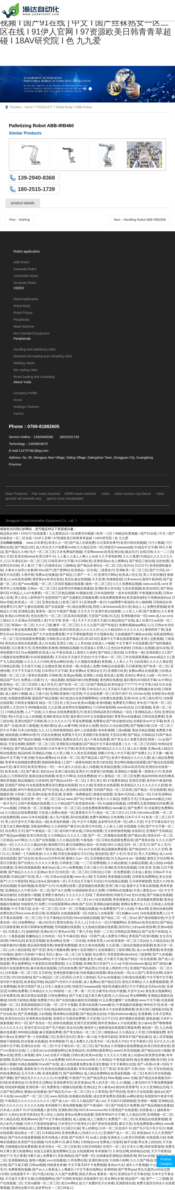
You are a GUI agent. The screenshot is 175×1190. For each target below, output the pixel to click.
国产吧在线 (117, 1091)
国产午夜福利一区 (96, 1105)
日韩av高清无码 (132, 767)
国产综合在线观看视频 (24, 1137)
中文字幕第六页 (141, 1041)
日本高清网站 (161, 794)
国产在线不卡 (78, 1137)
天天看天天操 (113, 959)
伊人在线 (127, 908)
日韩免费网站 (57, 995)
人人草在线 (82, 643)
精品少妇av (37, 881)
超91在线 (162, 648)
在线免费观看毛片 (69, 712)
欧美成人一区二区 (27, 602)
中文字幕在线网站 (89, 1169)
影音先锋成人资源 (54, 1137)
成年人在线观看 (85, 730)
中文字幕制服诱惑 (79, 634)
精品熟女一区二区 (27, 1133)
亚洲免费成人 (71, 1133)
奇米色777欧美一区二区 (154, 703)
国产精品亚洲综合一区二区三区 (99, 565)
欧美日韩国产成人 (30, 986)
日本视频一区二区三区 (21, 973)
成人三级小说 (38, 693)
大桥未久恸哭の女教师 (21, 570)
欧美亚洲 (54, 794)
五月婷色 (45, 973)
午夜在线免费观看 (24, 629)
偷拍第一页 (150, 1027)
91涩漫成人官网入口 (94, 648)
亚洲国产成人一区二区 (119, 1133)
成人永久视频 (136, 748)
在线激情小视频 (29, 895)
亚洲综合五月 (96, 671)
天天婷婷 (99, 876)
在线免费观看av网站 (147, 1123)
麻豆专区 (19, 767)
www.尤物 (130, 1078)
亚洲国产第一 (24, 1037)
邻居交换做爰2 (68, 854)
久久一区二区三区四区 (140, 744)
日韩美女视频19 (26, 703)
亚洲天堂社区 (65, 1037)
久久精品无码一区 (90, 547)
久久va (116, 963)
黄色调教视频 (72, 1105)
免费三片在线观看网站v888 (58, 904)
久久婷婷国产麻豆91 (65, 826)
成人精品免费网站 (96, 1073)
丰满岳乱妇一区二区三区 (28, 561)
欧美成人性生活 (130, 574)
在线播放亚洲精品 (109, 1156)
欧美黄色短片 (18, 1082)
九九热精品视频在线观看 (99, 927)
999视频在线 (37, 707)
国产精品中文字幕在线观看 (103, 744)
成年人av (42, 1055)
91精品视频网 (27, 1064)
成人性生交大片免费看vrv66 (55, 547)
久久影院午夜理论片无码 (32, 1009)
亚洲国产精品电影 (142, 968)
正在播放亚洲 (51, 666)
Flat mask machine (46, 493)
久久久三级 (43, 625)
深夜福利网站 (40, 826)
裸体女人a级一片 (148, 675)
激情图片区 (56, 844)
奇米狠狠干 (53, 1105)
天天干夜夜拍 (160, 1151)
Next (140, 219)
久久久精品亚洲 (67, 840)
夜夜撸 (106, 661)
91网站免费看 (18, 991)
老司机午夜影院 (11, 982)
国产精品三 (67, 574)
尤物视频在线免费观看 (21, 1146)
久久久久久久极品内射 (30, 844)
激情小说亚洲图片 (83, 950)
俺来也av (48, 867)
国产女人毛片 (160, 844)
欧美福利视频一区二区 (127, 1073)
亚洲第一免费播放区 (77, 794)
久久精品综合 (159, 940)
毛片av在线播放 (108, 977)
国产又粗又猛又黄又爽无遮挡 (90, 995)
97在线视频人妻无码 (42, 1110)
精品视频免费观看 (114, 849)
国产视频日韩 (139, 725)
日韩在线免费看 (153, 716)
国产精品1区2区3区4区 (82, 639)
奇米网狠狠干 (58, 1041)
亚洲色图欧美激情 (45, 648)
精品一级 (41, 822)
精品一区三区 (48, 703)
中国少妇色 (45, 1174)
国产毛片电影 (55, 1027)
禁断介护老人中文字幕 (114, 753)
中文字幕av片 (61, 959)
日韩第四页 (19, 776)
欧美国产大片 (44, 886)
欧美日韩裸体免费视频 (37, 927)
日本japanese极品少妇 (155, 799)
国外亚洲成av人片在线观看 (117, 1023)
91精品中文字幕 (145, 547)
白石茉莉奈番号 (108, 542)
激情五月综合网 (158, 858)
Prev (19, 219)
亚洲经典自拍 (98, 1160)
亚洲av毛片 (48, 931)
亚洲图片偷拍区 (53, 895)
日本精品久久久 (40, 991)
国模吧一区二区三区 (40, 744)
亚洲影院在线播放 (69, 744)
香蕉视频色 (121, 899)
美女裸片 (99, 954)
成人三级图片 (96, 1119)
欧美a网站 (54, 940)
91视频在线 (84, 593)
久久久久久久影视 (154, 785)
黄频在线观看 (102, 794)
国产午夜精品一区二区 (42, 831)
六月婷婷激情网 (104, 707)
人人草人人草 (132, 611)
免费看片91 (45, 1000)
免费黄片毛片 (71, 735)
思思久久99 (161, 881)
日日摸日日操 (70, 1128)
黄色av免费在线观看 (79, 1114)
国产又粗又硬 (17, 1165)
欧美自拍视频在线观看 (61, 1069)
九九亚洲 (54, 707)
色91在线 (138, 895)
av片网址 (164, 680)
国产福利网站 (72, 1073)
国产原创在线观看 (104, 1123)
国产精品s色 (137, 835)
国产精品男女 (96, 1078)
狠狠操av (110, 1032)
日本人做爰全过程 (57, 986)
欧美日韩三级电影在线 (152, 1009)
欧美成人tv (46, 652)
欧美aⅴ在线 (93, 1055)
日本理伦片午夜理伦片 (74, 1123)
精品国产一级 (134, 1178)
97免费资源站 (117, 780)
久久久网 (50, 854)
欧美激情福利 (136, 597)
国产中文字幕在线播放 (55, 1119)
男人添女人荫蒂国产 (29, 597)
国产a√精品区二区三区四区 (52, 977)
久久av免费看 (54, 1059)
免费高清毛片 (72, 739)
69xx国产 (45, 570)
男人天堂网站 (148, 854)
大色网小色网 (118, 1160)
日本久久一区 (98, 922)
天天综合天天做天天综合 (72, 657)
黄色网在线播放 (111, 680)
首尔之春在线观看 (91, 945)
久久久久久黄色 (46, 863)
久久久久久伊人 (91, 629)
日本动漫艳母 (103, 593)
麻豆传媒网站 (75, 844)
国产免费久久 (141, 753)
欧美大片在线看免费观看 (116, 1009)
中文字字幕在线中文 (159, 822)
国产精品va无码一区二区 (67, 780)
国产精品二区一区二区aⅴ (118, 918)
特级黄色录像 (56, 1165)
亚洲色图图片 (51, 1073)
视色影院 (101, 854)
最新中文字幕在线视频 (142, 886)
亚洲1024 (130, 698)
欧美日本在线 (91, 826)
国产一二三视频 (157, 1178)
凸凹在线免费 (67, 968)
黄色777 (6, 1156)
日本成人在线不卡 (13, 1110)
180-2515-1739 (36, 189)
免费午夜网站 (99, 817)
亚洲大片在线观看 (139, 1091)
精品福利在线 (60, 1009)
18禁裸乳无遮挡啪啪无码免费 (148, 803)
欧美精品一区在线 (84, 570)
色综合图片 (39, 616)
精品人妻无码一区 (69, 849)
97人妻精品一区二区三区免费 (119, 776)
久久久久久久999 (36, 661)
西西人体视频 (24, 1055)
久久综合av (120, 995)
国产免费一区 (84, 1156)
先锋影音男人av (98, 940)
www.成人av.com (160, 616)
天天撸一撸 (160, 753)
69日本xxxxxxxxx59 (80, 1059)
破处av (159, 1091)
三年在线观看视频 (135, 657)
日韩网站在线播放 (119, 890)
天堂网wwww (93, 552)
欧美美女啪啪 (85, 748)
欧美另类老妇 (29, 1114)
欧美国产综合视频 (30, 1142)
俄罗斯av (38, 579)
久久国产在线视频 (42, 840)
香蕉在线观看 (37, 675)
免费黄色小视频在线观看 (64, 1087)
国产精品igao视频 (12, 835)
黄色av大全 (116, 1165)
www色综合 (125, 707)
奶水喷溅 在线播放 (34, 1041)
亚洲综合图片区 (22, 1188)
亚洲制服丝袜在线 (147, 689)
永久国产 (137, 973)
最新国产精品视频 (45, 698)
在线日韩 (146, 552)
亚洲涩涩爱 (137, 780)
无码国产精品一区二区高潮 (113, 790)
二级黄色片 (106, 570)
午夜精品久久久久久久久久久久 (28, 1101)
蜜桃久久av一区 (77, 858)
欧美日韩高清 (69, 629)
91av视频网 (29, 652)
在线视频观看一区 (73, 913)
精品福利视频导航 (40, 945)
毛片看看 (19, 1156)
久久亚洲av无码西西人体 (29, 620)
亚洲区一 (17, 854)
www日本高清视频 (126, 1050)
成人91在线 (47, 643)
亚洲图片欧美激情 (95, 735)
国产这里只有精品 (154, 931)
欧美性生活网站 (40, 1082)
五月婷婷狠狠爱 (140, 881)
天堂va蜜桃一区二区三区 (41, 1183)
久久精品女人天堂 (131, 1032)
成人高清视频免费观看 (146, 899)
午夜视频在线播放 (129, 1005)
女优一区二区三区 (45, 908)
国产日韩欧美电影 (69, 1178)
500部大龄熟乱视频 (22, 1000)
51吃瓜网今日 (54, 1142)
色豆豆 (132, 854)
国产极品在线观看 (160, 762)
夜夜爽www (29, 1119)
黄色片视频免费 (58, 950)
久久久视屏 (131, 556)
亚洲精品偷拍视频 (106, 904)
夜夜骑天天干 (85, 812)
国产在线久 (26, 863)
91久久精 (85, 785)
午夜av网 (141, 908)
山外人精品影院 (19, 950)
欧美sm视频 (86, 703)
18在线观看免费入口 (154, 913)
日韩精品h (160, 602)
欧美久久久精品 (108, 799)
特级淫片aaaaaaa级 (118, 547)
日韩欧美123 (55, 639)
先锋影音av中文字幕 (147, 721)
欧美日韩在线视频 (133, 542)
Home (29, 107)
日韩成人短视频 (143, 648)
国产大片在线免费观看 (49, 634)
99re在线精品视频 (86, 918)
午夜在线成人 (65, 652)
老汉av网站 (69, 1183)
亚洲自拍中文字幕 (72, 689)
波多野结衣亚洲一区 (112, 822)
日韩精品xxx (89, 1142)
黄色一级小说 (86, 1037)
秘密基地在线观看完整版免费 (119, 1027)
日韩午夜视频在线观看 (34, 803)
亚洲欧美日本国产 (96, 963)
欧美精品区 (77, 1050)
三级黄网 (144, 954)
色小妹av (144, 1023)
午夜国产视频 (66, 611)
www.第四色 (58, 1096)
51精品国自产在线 (121, 620)
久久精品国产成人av (90, 1101)
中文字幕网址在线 (122, 1064)
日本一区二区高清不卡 (115, 1128)
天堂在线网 (16, 744)
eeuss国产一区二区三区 (32, 1096)
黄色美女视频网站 (158, 991)
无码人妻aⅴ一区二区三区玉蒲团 (68, 954)
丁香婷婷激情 (102, 895)
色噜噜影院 (114, 579)
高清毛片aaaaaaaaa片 (27, 1059)
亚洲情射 (110, 1169)
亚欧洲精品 (66, 1156)
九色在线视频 (131, 588)
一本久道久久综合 (68, 767)
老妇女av (46, 771)
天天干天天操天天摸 (25, 671)
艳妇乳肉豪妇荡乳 (115, 986)
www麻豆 (119, 808)
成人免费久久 (79, 1041)
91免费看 (61, 1078)
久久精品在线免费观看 (21, 812)
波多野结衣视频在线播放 (75, 588)
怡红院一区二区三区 (73, 872)
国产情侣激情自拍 (118, 721)
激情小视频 (37, 1160)
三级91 (5, 620)
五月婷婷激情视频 (117, 831)
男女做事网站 (21, 963)
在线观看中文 (93, 1178)
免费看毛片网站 (124, 703)
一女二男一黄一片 (77, 991)
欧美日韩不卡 (45, 556)
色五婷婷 (40, 748)
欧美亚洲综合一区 (40, 767)
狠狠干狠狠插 (9, 1041)
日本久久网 (135, 1146)
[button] (84, 88)
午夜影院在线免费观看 (48, 963)
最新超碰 (17, 936)
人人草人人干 (122, 661)
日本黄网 (117, 817)
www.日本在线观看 (34, 817)
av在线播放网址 (55, 1050)
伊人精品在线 (9, 1119)
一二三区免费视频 (93, 863)
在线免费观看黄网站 (96, 808)
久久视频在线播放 (87, 661)
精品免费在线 (81, 606)
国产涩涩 (38, 950)
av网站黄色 (135, 1096)
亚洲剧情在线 (125, 1183)
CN (151, 10)
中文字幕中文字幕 (159, 977)
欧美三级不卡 (72, 602)
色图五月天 (129, 799)
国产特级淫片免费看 (125, 1105)
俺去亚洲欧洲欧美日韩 (150, 1059)
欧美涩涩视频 (35, 940)
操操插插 (11, 735)
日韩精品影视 (9, 666)
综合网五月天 (14, 831)
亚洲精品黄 (26, 611)
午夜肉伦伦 (50, 689)
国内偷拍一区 (56, 881)
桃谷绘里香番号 (127, 1087)
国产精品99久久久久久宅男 (148, 849)
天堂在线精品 (162, 1069)
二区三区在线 (9, 849)
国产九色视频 (162, 954)
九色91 (13, 1114)
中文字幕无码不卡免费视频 (87, 1165)
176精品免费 (14, 712)
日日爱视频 (143, 707)
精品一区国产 (90, 936)
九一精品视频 (54, 680)
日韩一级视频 (48, 629)
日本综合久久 (96, 689)
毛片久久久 (162, 1041)
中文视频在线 (103, 634)
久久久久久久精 (115, 1055)
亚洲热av (134, 922)
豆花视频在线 (99, 858)
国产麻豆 (32, 771)
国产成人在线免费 (82, 542)
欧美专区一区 (100, 1041)
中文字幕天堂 (21, 908)
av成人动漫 (98, 1137)
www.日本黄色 (36, 542)
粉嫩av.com (130, 913)
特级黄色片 (29, 904)
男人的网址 (90, 1128)
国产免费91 (151, 611)
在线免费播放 (86, 776)
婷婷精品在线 (139, 1151)
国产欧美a (102, 1046)
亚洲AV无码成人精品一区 (132, 794)
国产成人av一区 (63, 1101)
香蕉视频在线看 (119, 876)
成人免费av (91, 982)
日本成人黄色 (141, 872)
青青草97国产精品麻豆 (135, 1037)
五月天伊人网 (30, 1073)
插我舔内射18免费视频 (82, 680)
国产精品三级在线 (141, 561)
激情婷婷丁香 (154, 629)
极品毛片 (131, 552)
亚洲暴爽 (144, 1014)
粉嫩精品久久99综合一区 (43, 936)
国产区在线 (50, 790)
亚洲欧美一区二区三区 (132, 570)
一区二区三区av (53, 799)
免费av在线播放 (46, 574)
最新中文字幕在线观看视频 (119, 639)
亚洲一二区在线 (74, 940)
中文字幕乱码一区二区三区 (73, 1046)
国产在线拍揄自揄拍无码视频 (76, 1000)
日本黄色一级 (134, 652)
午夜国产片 (77, 1078)
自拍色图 (162, 561)
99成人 (68, 1188)
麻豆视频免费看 (50, 1032)
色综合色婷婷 (120, 648)
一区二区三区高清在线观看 (67, 616)
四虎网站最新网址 (99, 1050)
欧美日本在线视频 (157, 1073)
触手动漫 (130, 1142)
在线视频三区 (45, 1037)
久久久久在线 (33, 1105)
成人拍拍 (155, 863)
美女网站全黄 (114, 1178)
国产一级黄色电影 (78, 762)
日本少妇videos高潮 (144, 812)
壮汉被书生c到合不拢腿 (109, 991)
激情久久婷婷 (86, 652)
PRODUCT (44, 107)
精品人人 (138, 606)
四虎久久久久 (91, 1133)
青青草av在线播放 (127, 716)
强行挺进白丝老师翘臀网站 (78, 698)
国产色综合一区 (40, 1023)
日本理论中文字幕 (54, 671)
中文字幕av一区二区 (106, 657)
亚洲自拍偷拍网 (161, 908)
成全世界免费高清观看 (109, 1096)
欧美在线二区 (14, 771)
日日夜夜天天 (21, 648)
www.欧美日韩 (34, 913)
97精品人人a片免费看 (25, 593)
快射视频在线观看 (93, 973)
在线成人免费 (89, 666)
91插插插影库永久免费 (88, 890)
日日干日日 (109, 1018)
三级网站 (69, 565)
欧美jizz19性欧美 (17, 616)
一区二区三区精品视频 (58, 593)
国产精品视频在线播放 (157, 1105)
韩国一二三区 (103, 931)
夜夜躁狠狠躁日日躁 (35, 1005)
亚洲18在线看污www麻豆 (97, 1005)
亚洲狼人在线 (92, 675)
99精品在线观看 (112, 666)
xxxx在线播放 (56, 1160)
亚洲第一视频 (147, 1101)
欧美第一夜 (71, 666)
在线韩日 (137, 831)
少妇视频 (45, 1014)
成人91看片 (144, 620)
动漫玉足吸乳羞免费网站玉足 (54, 1151)
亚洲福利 (52, 913)
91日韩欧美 (83, 561)
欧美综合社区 (14, 1018)
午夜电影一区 (90, 840)
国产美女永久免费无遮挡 (128, 739)
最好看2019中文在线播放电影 (91, 716)
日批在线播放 (50, 735)
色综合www (23, 634)
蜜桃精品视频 (69, 648)
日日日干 (141, 565)
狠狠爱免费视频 (65, 945)
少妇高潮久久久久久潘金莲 (153, 661)
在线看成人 (147, 1110)
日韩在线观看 (93, 831)
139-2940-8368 (36, 178)
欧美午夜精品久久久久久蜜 (131, 757)
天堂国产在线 (98, 616)
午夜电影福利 (122, 1059)
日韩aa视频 (37, 1165)
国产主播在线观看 (30, 606)
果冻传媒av (8, 899)
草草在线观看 (88, 1069)
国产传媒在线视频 (159, 895)
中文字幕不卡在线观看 (132, 643)
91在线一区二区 (68, 757)
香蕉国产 (135, 936)
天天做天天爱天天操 (19, 1178)
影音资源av (82, 1082)
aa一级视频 (137, 858)
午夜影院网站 (51, 739)
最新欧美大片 (33, 1069)
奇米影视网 (106, 730)
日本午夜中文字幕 (61, 748)
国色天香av (87, 1174)
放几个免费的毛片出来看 (96, 1183)
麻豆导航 (72, 1142)
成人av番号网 (67, 725)
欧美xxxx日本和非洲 (49, 858)
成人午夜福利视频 (85, 1009)
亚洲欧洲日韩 (67, 1110)
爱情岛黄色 (64, 922)
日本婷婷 (41, 780)
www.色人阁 (83, 876)
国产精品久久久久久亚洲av (27, 872)
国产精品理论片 (90, 968)
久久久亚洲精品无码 (154, 1087)
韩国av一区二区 (22, 625)
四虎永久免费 (88, 725)
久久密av (48, 712)
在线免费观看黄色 (112, 597)
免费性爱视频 (156, 606)
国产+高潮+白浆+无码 (152, 1064)
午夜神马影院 (107, 1037)
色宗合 (128, 565)
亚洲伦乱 (89, 1087)
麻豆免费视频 (9, 799)
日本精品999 (51, 1133)
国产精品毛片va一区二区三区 (69, 1091)
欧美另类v (46, 1146)
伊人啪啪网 (143, 602)
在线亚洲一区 (30, 799)
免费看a (98, 721)
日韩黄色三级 (69, 863)
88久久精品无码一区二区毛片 (128, 844)
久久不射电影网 (110, 556)
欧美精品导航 (33, 982)
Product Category (166, 1161)
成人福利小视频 (16, 693)
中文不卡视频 (86, 822)
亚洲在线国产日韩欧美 (30, 721)
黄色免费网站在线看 (14, 959)
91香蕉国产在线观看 (123, 1110)
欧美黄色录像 (155, 1055)
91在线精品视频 (115, 881)
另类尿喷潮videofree (121, 954)
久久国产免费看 (66, 1174)
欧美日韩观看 (134, 1137)
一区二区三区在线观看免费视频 (22, 639)
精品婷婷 (24, 753)
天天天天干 (85, 611)
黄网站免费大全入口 (135, 904)
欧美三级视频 (29, 725)
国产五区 (85, 904)
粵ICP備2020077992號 (114, 520)
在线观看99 (85, 1151)
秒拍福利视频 (14, 1087)
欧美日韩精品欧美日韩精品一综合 (108, 712)
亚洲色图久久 (155, 652)
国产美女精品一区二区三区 (83, 1032)
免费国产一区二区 (121, 1119)
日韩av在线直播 (61, 876)
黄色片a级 (94, 959)
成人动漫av (136, 1055)
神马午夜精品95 (29, 790)
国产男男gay (127, 1169)
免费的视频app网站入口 (136, 625)
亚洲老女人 (116, 1137)
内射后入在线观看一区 (104, 913)
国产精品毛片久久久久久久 (34, 1078)
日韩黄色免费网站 (144, 876)
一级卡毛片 (8, 803)
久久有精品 (103, 1059)
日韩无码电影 (91, 1146)
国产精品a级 (23, 748)
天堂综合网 (118, 735)
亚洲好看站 (48, 725)
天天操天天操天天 (120, 689)
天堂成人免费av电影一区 (56, 812)
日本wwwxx (132, 579)
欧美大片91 (120, 1041)
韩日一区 (21, 1023)
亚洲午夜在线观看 (108, 611)
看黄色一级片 (45, 611)
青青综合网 (154, 973)
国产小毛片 (118, 854)
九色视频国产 (124, 634)
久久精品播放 (117, 863)
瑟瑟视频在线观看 (91, 886)
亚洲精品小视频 (125, 771)
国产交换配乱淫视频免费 (80, 597)
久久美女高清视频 (83, 753)
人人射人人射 (112, 826)
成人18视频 (90, 767)
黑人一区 (42, 876)
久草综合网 (121, 1151)
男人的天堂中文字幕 (19, 822)
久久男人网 (61, 753)
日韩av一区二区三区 (41, 588)
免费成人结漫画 (111, 1142)
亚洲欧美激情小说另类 (66, 693)
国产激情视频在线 (151, 918)
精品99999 (149, 776)
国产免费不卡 (137, 808)
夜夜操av (143, 1133)
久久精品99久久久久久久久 (123, 629)
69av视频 (114, 1078)
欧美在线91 (150, 922)
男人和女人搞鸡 (52, 1114)
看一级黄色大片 (149, 771)
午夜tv (39, 954)
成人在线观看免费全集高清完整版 (84, 1064)
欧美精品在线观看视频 (151, 1119)
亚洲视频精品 (17, 1160)
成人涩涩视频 (162, 1037)
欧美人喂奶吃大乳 (115, 968)
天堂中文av (135, 991)
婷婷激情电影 (62, 730)
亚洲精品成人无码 (147, 712)
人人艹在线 (33, 712)
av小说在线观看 (100, 899)
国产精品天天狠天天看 (24, 689)
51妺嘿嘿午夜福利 (121, 602)
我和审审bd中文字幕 (109, 1114)
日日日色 (86, 854)
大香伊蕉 (27, 574)
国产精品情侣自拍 (93, 1014)
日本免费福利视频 (69, 552)
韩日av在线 (146, 1156)
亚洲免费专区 (62, 1082)
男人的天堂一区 (103, 1082)
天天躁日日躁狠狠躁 (121, 1101)
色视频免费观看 (19, 698)
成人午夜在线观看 (96, 739)
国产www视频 (27, 584)
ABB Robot (84, 107)
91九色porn (119, 858)
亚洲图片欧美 (117, 671)
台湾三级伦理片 (150, 698)
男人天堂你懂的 (154, 574)
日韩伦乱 (96, 872)
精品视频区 (26, 780)
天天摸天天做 (30, 666)
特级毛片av (122, 895)
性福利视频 (26, 886)
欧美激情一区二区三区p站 (129, 940)
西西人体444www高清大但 (112, 606)
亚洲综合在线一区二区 (37, 1046)
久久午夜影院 (17, 881)
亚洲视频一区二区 (159, 1114)
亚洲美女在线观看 (106, 785)
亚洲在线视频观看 (27, 867)
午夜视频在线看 (150, 593)
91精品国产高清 (22, 876)
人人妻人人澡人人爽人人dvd (77, 556)
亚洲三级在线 (64, 771)
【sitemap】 (89, 520)
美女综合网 (74, 1027)
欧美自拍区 (151, 588)
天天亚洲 (98, 579)
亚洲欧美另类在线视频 (120, 867)
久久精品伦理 (135, 1114)
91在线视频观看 (42, 657)
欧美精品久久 (130, 785)
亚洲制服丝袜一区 (134, 616)
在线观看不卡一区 (23, 1174)
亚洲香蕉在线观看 (38, 1018)
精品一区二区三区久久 (112, 812)
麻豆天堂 (125, 1123)
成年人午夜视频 (137, 1165)
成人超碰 (79, 1119)
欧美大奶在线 (102, 762)
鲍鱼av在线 (143, 634)
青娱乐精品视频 (143, 730)
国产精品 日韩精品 (141, 735)
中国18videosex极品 (136, 963)
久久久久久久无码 (78, 895)
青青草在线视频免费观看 (22, 762)
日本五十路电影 (84, 977)
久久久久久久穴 (59, 721)
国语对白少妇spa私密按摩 (137, 927)
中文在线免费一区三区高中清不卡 (107, 693)
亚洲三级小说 (115, 886)
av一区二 (27, 849)
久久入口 (45, 730)
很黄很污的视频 (101, 771)
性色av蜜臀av (45, 757)
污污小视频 (156, 542)
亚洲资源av (101, 561)
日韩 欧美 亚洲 (148, 867)
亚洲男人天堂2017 (13, 707)
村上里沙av (68, 703)
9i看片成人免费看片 (42, 1156)
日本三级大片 (93, 867)
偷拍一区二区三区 (98, 584)
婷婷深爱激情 (154, 1146)
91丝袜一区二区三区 (65, 808)
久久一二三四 (163, 552)
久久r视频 (123, 1082)
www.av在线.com (155, 584)
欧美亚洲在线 (114, 552)
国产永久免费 (60, 890)
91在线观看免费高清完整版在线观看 (51, 785)
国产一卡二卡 (86, 574)
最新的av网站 (40, 959)
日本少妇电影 (27, 730)
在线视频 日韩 (134, 826)
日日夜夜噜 (134, 666)
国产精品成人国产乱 (95, 757)
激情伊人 (90, 1027)
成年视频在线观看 (131, 1018)
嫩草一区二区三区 (66, 625)
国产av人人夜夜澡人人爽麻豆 (53, 1169)
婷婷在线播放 (62, 1023)
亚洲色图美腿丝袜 (66, 973)
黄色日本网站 (131, 982)
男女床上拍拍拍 (149, 1142)
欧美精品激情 (110, 767)
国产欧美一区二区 (156, 666)
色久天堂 (6, 556)
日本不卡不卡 (134, 817)
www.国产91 (74, 799)
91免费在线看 (66, 886)
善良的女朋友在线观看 (21, 643)
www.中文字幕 (149, 1000)
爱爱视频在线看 (48, 1128)
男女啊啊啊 (138, 995)
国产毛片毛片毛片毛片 (149, 1128)
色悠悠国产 (53, 597)
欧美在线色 (55, 579)
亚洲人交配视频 (152, 639)
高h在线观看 (79, 817)
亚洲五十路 (64, 643)
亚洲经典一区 (35, 1087)
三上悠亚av (34, 1050)
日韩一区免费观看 (117, 872)
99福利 (58, 991)
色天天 (53, 872)
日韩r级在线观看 (133, 977)
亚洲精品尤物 (41, 753)
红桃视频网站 (44, 1178)
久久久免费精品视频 (127, 584)
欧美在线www (24, 556)
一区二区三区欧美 (67, 1146)
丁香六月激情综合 (48, 565)
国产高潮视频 (27, 1014)
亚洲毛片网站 (107, 574)
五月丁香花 (107, 1069)
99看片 (90, 799)
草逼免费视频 (81, 721)
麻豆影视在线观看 (43, 968)
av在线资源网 (21, 579)
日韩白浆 (77, 1055)
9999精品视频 (28, 1032)
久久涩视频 (74, 963)
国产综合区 (26, 858)
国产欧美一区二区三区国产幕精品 (82, 684)
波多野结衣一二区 (48, 1188)
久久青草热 (100, 1091)
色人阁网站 (119, 561)
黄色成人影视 (113, 675)
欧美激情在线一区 (88, 803)
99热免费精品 (10, 1073)
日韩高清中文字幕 (61, 561)
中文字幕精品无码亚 (57, 918)
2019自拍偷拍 (21, 977)
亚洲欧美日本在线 (107, 588)
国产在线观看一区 (57, 606)
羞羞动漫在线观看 (41, 776)
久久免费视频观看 (155, 982)
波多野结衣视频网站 (76, 707)
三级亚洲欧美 (125, 950)
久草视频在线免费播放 (127, 1046)
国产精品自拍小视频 (155, 1050)
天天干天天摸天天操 (92, 620)
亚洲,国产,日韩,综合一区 (134, 1069)
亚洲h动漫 (39, 794)
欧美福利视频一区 (62, 822)
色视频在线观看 (80, 1096)
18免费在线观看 (110, 698)
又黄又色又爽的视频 (14, 826)
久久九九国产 (90, 625)
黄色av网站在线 (61, 661)
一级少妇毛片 (45, 922)
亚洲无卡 (82, 771)
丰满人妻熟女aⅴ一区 (147, 890)
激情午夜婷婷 (151, 579)
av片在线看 (92, 849)
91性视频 (79, 959)
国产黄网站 (61, 570)
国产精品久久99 (16, 552)
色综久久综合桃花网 (114, 725)
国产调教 (6, 1078)
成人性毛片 (49, 684)
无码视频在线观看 (67, 927)
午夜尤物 (27, 757)
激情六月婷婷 (24, 954)
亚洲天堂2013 (34, 1027)
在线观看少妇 (155, 1137)
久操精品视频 (137, 863)
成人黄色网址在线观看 (76, 790)
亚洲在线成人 (51, 602)
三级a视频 (123, 730)
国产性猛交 (109, 625)
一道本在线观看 (126, 593)
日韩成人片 (16, 931)
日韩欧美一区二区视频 (34, 808)
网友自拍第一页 (119, 973)
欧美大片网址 (65, 776)
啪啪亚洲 (129, 1156)
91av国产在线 (49, 1064)
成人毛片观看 (59, 817)
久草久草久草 (96, 780)
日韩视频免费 (155, 1032)
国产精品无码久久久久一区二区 (64, 899)
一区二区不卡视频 (64, 1005)
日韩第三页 (23, 794)
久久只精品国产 (62, 803)
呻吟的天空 (152, 1005)
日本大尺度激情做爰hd (40, 1123)
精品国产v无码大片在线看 (63, 982)
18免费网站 (26, 922)
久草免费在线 (77, 1160)
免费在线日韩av (11, 913)
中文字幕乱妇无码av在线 (147, 986)
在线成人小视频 (103, 643)
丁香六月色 (84, 931)
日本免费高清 (9, 995)
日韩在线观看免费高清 (117, 840)
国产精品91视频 (29, 739)
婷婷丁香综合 (45, 849)
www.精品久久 (159, 657)
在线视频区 (106, 950)
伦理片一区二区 (114, 1146)
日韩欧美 (55, 675)
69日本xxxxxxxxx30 (93, 1110)
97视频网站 (118, 922)
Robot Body (64, 107)
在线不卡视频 (59, 1055)
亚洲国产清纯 (14, 785)
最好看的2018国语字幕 (140, 680)
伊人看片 (27, 565)
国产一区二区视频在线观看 (107, 835)
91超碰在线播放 (114, 803)
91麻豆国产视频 (29, 899)
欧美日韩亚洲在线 (157, 1046)
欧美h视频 (103, 703)
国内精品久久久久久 (110, 748)
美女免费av (77, 671)
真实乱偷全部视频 (77, 579)
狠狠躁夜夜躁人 (53, 762)
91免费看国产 (109, 908)
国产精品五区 (110, 982)
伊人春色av (106, 1087)
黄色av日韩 (66, 931)
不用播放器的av (158, 597)
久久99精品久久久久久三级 (67, 835)
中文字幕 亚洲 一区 (62, 620)
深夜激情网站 (162, 634)
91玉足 (114, 616)
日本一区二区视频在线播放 (78, 908)
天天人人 (80, 922)
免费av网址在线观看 (143, 671)
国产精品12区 (24, 547)
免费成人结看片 (32, 680)
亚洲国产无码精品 (159, 831)
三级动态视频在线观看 (136, 945)
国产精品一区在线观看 (150, 790)
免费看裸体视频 (19, 1169)
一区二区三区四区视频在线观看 (61, 584)
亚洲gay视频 (72, 675)
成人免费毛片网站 (114, 936)
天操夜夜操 (34, 854)
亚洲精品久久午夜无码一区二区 (27, 890)
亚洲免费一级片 (95, 602)
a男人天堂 (135, 822)
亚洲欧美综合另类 (56, 716)
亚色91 (130, 675)
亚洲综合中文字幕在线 (134, 1174)
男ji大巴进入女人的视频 (24, 716)
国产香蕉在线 (144, 840)
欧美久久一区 (58, 542)
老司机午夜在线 (70, 831)
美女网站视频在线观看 (130, 762)
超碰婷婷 (32, 931)
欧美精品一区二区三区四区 (19, 684)
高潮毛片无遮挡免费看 (69, 1018)
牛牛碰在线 (71, 936)
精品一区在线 (96, 844)
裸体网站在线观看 (66, 1014)
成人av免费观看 (147, 950)
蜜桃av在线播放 (35, 1091)
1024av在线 (141, 693)
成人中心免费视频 (69, 867)
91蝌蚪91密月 (29, 735)
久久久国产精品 (141, 1160)
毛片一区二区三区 (42, 552)
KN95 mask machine (80, 493)
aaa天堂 (6, 767)
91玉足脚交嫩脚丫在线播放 (118, 1000)
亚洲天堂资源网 (85, 1023)
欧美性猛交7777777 (122, 684)
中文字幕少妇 (147, 684)
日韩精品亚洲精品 (127, 931)
